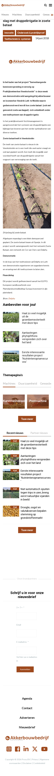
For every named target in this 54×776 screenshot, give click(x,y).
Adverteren (27, 717)
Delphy (11, 298)
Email (18, 624)
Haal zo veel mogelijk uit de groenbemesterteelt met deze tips (34, 318)
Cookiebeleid (39, 763)
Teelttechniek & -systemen (17, 38)
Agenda (27, 698)
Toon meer (27, 530)
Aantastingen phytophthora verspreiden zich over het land (34, 337)
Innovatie (9, 32)
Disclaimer (27, 763)
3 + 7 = (19, 607)
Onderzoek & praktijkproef (30, 32)
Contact (27, 708)
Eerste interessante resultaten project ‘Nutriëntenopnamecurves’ (35, 357)
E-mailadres (21, 642)
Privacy (35, 759)
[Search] (45, 5)
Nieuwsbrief (27, 727)
